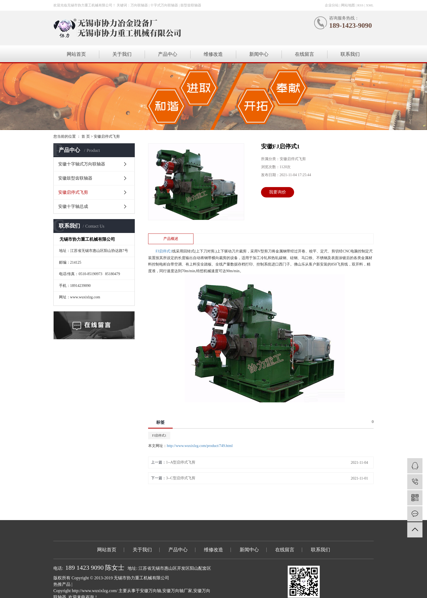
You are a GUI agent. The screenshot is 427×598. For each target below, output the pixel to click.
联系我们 (350, 54)
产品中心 (167, 54)
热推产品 (61, 584)
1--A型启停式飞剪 (180, 462)
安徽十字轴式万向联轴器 (81, 164)
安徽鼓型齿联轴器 (75, 178)
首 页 (85, 136)
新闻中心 (258, 54)
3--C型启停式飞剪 (180, 478)
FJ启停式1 (159, 435)
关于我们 (122, 54)
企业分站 (332, 5)
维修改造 (213, 54)
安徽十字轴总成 (73, 206)
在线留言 (304, 54)
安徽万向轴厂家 (177, 590)
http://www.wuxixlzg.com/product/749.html (200, 446)
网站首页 (76, 54)
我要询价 (277, 192)
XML (370, 5)
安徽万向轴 (150, 590)
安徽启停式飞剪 (107, 136)
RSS (360, 5)
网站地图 (348, 5)
